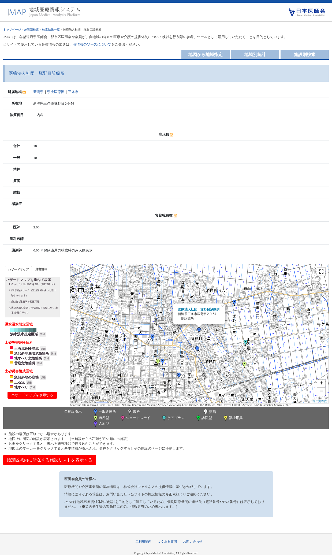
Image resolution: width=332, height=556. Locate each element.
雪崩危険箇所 (24, 363)
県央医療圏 (56, 92)
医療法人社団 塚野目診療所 (199, 309)
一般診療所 (104, 412)
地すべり (21, 387)
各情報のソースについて (92, 44)
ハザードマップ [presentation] (18, 269)
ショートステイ (135, 418)
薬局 (209, 412)
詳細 (42, 334)
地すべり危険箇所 (28, 358)
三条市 (73, 92)
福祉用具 (233, 418)
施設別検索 (31, 29)
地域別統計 (255, 54)
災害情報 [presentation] (41, 269)
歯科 (133, 412)
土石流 (19, 382)
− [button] (321, 392)
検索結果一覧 (51, 29)
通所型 (100, 418)
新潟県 (38, 92)
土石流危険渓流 (26, 349)
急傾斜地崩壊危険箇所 (31, 353)
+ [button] (321, 384)
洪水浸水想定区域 (24, 334)
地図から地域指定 (205, 54)
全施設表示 (73, 411)
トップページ (12, 29)
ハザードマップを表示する (32, 395)
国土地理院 (319, 401)
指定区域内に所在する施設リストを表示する (49, 460)
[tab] (18, 269)
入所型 (100, 424)
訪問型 (203, 418)
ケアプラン (173, 418)
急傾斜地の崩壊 (26, 377)
